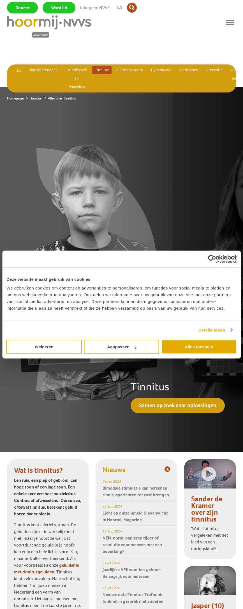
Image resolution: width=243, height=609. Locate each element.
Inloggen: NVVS (95, 8)
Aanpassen (121, 346)
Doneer (22, 8)
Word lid (59, 8)
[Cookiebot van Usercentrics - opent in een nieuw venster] (212, 259)
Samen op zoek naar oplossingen (177, 405)
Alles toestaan (199, 346)
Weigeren (44, 346)
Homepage (15, 98)
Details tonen (211, 330)
